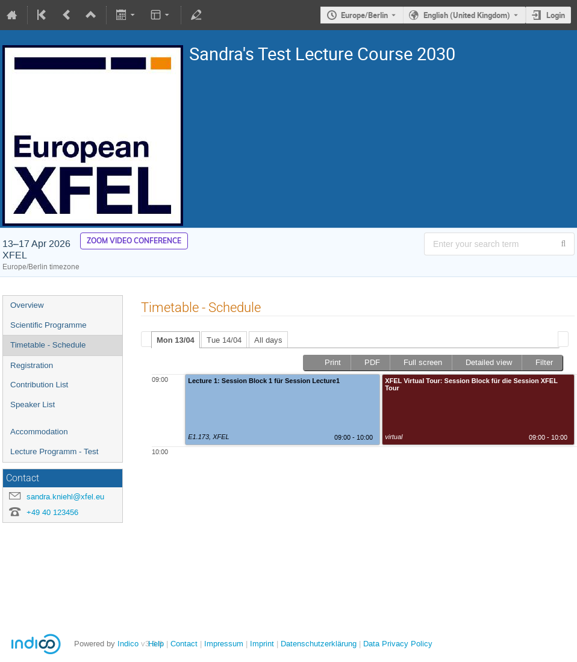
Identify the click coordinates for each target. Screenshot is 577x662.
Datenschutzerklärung (317, 644)
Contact (184, 644)
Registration (31, 365)
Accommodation (39, 431)
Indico (128, 644)
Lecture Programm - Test (54, 451)
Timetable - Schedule (48, 344)
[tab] (175, 339)
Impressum (222, 644)
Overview (27, 305)
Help (156, 644)
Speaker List (32, 404)
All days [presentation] (268, 340)
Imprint (261, 644)
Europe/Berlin (364, 15)
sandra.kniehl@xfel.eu (65, 497)
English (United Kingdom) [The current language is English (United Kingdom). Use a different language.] (466, 15)
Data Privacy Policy (396, 644)
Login (555, 15)
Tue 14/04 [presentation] (224, 340)
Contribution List (39, 384)
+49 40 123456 (52, 512)
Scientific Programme (48, 324)
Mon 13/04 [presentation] (176, 340)
